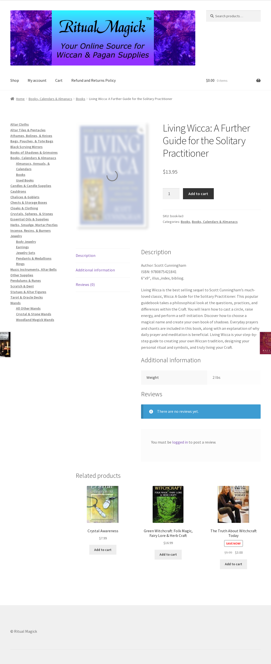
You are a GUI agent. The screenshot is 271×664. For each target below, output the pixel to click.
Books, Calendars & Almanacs (50, 99)
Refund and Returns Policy (93, 80)
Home (20, 99)
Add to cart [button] (102, 550)
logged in (180, 442)
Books (80, 99)
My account (37, 80)
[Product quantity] (171, 193)
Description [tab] (85, 255)
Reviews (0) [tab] (85, 284)
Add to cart (198, 193)
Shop (14, 80)
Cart (59, 80)
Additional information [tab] (95, 269)
